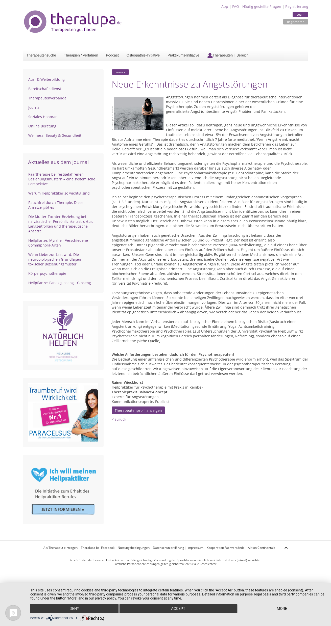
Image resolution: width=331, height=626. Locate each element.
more (282, 608)
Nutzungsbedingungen (134, 548)
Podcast (112, 55)
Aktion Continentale (261, 548)
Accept (178, 608)
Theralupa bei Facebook (97, 548)
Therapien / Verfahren (81, 55)
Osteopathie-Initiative (143, 55)
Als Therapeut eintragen (60, 548)
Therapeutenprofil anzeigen (138, 410)
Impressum (195, 548)
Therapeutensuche (41, 55)
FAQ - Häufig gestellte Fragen (256, 6)
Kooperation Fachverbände (226, 548)
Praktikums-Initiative (183, 55)
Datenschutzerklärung (168, 548)
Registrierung (296, 6)
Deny (74, 608)
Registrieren (295, 22)
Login (300, 14)
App (224, 6)
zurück (120, 72)
